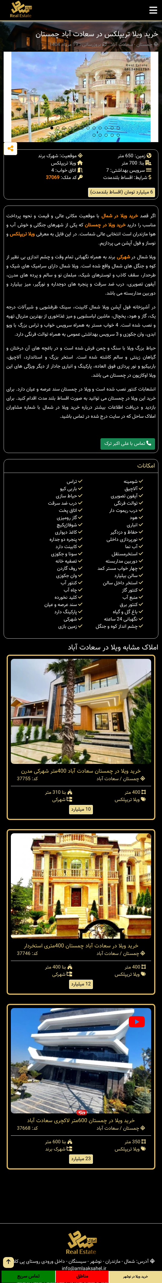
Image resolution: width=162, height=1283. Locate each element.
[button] (51, 127)
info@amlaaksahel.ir (84, 1269)
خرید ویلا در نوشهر (135, 1276)
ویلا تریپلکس (22, 234)
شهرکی (123, 257)
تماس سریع (28, 1276)
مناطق (82, 1276)
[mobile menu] (153, 8)
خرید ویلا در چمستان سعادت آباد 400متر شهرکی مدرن (81, 771)
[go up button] (8, 1262)
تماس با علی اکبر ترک (127, 444)
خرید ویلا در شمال (119, 216)
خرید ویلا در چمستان (105, 225)
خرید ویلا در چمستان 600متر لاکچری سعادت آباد (81, 1121)
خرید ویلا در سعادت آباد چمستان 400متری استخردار (81, 946)
